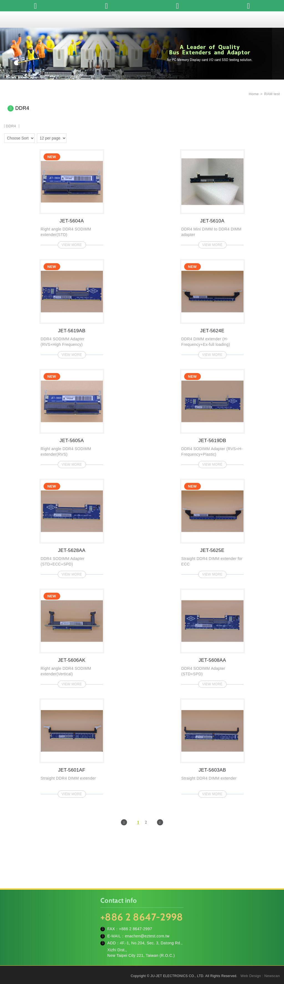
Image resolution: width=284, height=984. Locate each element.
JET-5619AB (71, 307)
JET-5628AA (71, 527)
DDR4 (11, 126)
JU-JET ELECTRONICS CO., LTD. (142, 19)
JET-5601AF (71, 746)
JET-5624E (212, 307)
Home (253, 94)
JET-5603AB (212, 746)
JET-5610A (212, 197)
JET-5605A (71, 417)
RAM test (272, 94)
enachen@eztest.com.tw (147, 936)
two (72, 137)
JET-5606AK (71, 636)
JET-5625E (212, 527)
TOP (273, 955)
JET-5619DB (212, 417)
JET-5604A (71, 197)
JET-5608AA (212, 636)
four (80, 137)
